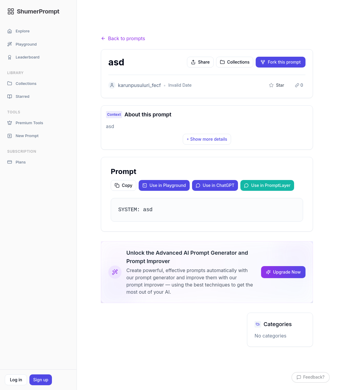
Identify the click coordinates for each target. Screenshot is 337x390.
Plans (16, 162)
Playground (22, 44)
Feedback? (310, 377)
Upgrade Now (283, 271)
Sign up (40, 379)
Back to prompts (123, 38)
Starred (18, 96)
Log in (16, 379)
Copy (123, 185)
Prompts (134, 26)
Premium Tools (25, 122)
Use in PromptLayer (267, 185)
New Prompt (22, 135)
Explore (18, 31)
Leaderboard (23, 57)
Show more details (207, 139)
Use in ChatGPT (215, 185)
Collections (21, 83)
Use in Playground (164, 185)
